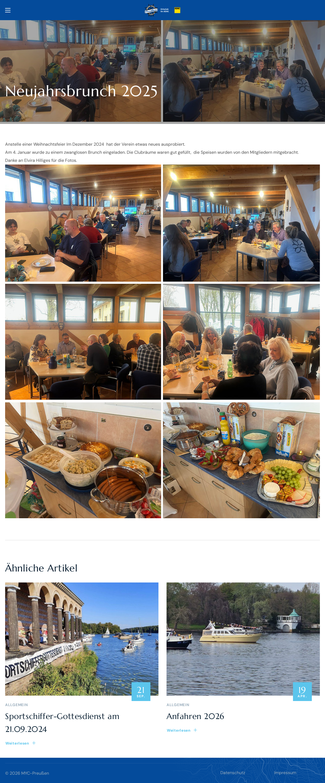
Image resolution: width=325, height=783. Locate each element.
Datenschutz (232, 772)
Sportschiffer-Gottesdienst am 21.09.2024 (62, 722)
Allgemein (16, 704)
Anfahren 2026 (195, 716)
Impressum (285, 772)
